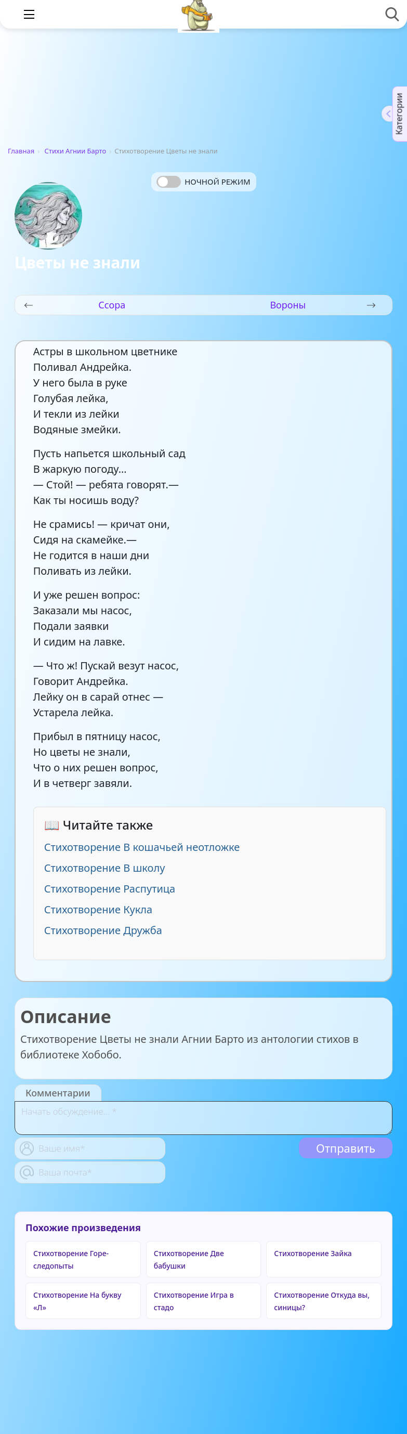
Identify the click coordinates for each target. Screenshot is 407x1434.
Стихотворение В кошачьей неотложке (142, 847)
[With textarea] (203, 1118)
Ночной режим (217, 181)
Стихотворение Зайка (312, 1253)
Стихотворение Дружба (103, 930)
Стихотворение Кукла (98, 909)
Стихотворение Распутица (110, 889)
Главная (21, 151)
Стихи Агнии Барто (76, 151)
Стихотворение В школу (104, 868)
